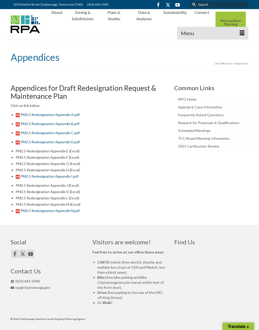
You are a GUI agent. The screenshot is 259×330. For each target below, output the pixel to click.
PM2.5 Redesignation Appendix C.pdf (50, 133)
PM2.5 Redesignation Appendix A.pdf (50, 114)
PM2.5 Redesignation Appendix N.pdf (50, 210)
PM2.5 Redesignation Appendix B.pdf (49, 124)
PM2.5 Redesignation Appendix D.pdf (50, 142)
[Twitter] (168, 4)
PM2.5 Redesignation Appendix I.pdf (49, 176)
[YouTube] (177, 4)
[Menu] (212, 33)
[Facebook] (158, 4)
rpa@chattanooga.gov (30, 287)
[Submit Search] (193, 4)
